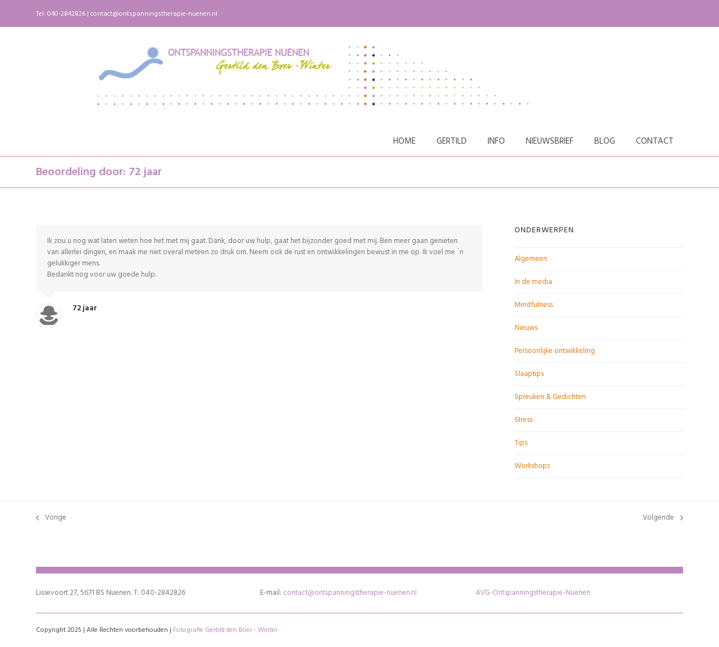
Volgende (663, 518)
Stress (524, 420)
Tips (521, 443)
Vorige (51, 518)
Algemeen (531, 259)
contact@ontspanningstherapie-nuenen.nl (153, 14)
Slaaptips (529, 374)
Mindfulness (534, 305)
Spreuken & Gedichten (550, 397)
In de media (533, 282)
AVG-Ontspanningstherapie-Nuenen (533, 593)
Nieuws (526, 328)
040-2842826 (66, 14)
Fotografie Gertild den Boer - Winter (225, 630)
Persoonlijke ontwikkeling (555, 351)
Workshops (532, 466)
